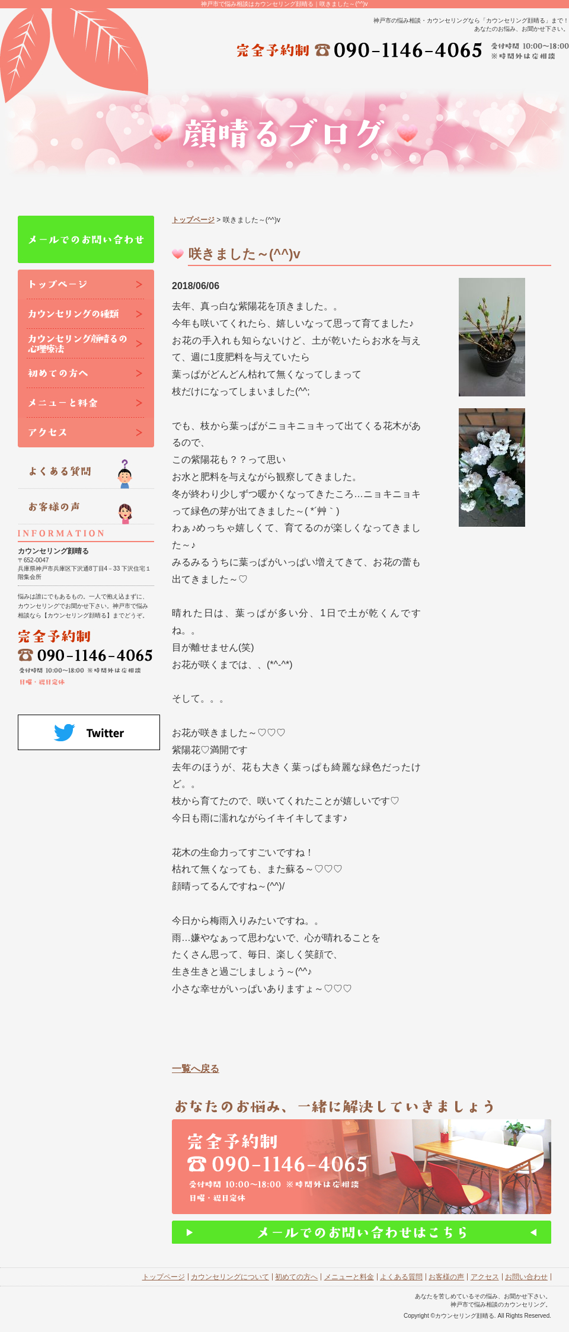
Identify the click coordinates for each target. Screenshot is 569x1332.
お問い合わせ (526, 1277)
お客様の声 (446, 1277)
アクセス (485, 1277)
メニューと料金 (349, 1277)
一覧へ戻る (195, 1069)
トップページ (193, 220)
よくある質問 (401, 1277)
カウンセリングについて (230, 1277)
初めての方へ (296, 1277)
